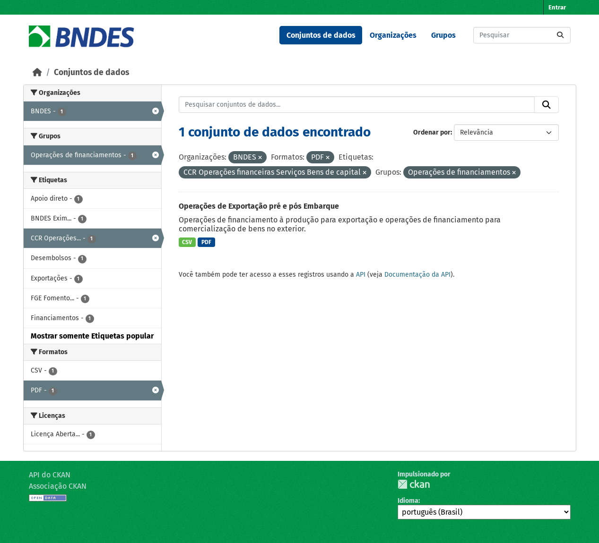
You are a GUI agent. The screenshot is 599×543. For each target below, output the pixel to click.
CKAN (414, 484)
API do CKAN (49, 474)
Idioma (408, 501)
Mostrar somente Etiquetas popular (92, 335)
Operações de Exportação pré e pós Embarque (259, 206)
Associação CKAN (58, 486)
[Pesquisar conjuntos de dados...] (522, 35)
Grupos (443, 35)
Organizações (393, 35)
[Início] (37, 72)
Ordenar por (432, 132)
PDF (206, 242)
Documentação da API (417, 275)
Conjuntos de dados (321, 35)
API (360, 275)
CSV (187, 242)
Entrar (557, 7)
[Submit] (560, 35)
